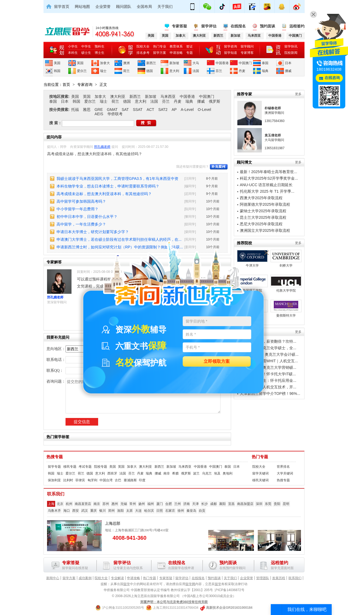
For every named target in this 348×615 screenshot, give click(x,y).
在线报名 (238, 26)
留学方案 (159, 53)
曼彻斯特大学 (286, 308)
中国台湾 (106, 480)
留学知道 (230, 53)
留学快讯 (290, 46)
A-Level (187, 109)
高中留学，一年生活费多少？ (81, 224)
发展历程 (278, 578)
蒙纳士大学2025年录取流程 (263, 211)
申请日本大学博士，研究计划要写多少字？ (93, 232)
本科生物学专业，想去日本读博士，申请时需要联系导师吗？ (108, 186)
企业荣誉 (103, 6)
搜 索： (55, 123)
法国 (195, 71)
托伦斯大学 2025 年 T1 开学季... (267, 191)
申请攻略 (176, 53)
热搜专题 (54, 457)
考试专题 (85, 467)
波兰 (196, 473)
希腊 (175, 473)
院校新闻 (290, 53)
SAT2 (162, 109)
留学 (126, 584)
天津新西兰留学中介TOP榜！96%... (270, 393)
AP (174, 109)
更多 (298, 94)
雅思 (87, 109)
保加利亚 (54, 480)
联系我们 (295, 578)
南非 (166, 473)
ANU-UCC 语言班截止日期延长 (266, 185)
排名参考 (143, 53)
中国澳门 (245, 63)
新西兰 (151, 63)
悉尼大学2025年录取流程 (261, 224)
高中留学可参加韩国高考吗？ (81, 201)
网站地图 (82, 6)
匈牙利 (92, 480)
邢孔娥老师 (102, 147)
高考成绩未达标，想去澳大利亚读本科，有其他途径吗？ (104, 194)
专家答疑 (179, 26)
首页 (66, 84)
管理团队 (262, 578)
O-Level (204, 109)
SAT (125, 109)
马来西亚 (168, 96)
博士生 (99, 53)
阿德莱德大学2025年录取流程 (265, 204)
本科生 (73, 53)
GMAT (112, 109)
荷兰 (126, 71)
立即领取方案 (217, 361)
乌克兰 (207, 473)
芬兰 (219, 71)
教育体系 (176, 46)
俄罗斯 (214, 101)
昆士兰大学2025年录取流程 (263, 217)
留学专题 (54, 467)
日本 (288, 63)
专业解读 (117, 578)
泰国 (265, 63)
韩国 (57, 71)
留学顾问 (247, 46)
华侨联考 (115, 114)
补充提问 (219, 167)
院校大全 (143, 46)
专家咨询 (84, 84)
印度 (142, 480)
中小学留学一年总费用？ (77, 209)
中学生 (86, 46)
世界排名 (283, 467)
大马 (195, 63)
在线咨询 (332, 78)
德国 (149, 71)
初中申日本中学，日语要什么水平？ (87, 216)
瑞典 (265, 71)
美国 (57, 63)
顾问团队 (123, 6)
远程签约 (296, 26)
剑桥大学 (286, 258)
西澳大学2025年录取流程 (261, 198)
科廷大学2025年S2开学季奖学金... (269, 178)
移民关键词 (260, 480)
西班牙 (112, 473)
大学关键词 (285, 473)
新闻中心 (52, 578)
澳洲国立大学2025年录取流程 (265, 230)
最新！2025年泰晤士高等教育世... (268, 172)
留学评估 (208, 26)
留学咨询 (230, 46)
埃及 (217, 473)
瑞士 (103, 71)
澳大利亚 (117, 96)
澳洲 (126, 63)
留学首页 (61, 6)
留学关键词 (260, 473)
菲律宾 (80, 480)
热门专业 (159, 46)
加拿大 (105, 63)
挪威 (288, 71)
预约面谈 (267, 26)
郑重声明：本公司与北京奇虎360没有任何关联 (174, 602)
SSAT (138, 109)
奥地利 (227, 473)
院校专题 (100, 467)
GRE (99, 109)
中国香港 (222, 63)
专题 (189, 53)
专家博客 (247, 53)
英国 (80, 63)
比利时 (68, 480)
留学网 (190, 584)
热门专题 (260, 457)
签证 (189, 46)
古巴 (118, 480)
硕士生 (86, 53)
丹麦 (242, 71)
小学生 (73, 46)
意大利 (174, 71)
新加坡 (174, 63)
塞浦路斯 (130, 480)
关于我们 (165, 6)
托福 (75, 109)
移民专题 (69, 467)
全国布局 (144, 6)
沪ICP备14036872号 (229, 590)
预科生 (99, 46)
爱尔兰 (82, 71)
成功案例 (85, 578)
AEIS (99, 114)
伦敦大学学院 (286, 283)
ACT (150, 109)
